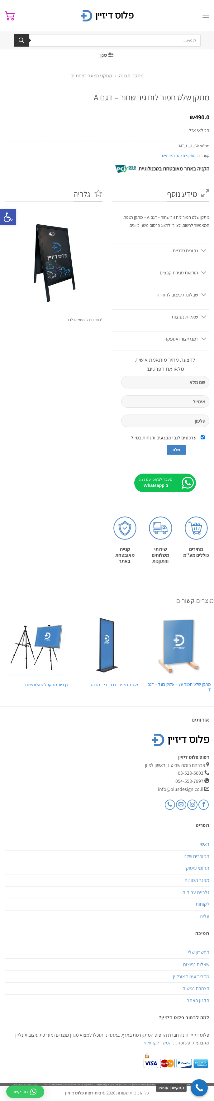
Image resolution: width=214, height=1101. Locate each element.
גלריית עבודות (195, 892)
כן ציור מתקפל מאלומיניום (46, 684)
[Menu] (205, 15)
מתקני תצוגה (131, 75)
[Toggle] (203, 251)
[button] (8, 217)
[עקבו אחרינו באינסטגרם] (192, 805)
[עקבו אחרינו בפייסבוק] (203, 805)
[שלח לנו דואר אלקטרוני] (181, 805)
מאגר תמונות (196, 880)
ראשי (204, 844)
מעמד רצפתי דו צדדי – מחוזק (115, 684)
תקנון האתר (198, 1000)
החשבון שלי (198, 952)
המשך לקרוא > (158, 1042)
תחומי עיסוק (197, 868)
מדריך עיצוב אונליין (191, 976)
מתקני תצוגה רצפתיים (91, 75)
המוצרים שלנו (196, 856)
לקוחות (202, 904)
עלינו (204, 916)
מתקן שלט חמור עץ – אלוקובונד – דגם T (179, 687)
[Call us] (170, 805)
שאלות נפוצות (196, 964)
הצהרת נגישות (195, 988)
